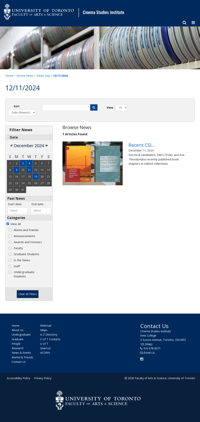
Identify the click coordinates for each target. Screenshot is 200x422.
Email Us (149, 352)
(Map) (148, 344)
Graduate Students (26, 254)
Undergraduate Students (24, 274)
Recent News (25, 75)
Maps (43, 330)
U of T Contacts (50, 339)
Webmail (45, 325)
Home (9, 75)
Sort (17, 106)
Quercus (45, 348)
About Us (17, 330)
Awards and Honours (28, 242)
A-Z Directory (48, 334)
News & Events (21, 352)
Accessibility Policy (18, 378)
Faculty (18, 248)
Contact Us (19, 362)
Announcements (24, 236)
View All (16, 224)
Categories (16, 217)
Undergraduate (21, 334)
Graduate (17, 339)
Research (17, 348)
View (110, 107)
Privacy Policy (42, 378)
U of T (44, 344)
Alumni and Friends (26, 230)
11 (29, 170)
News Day (43, 75)
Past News (16, 198)
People (16, 344)
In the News (22, 260)
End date (37, 204)
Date (14, 137)
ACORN (45, 352)
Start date (15, 204)
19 (35, 176)
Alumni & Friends (22, 357)
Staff (17, 266)
